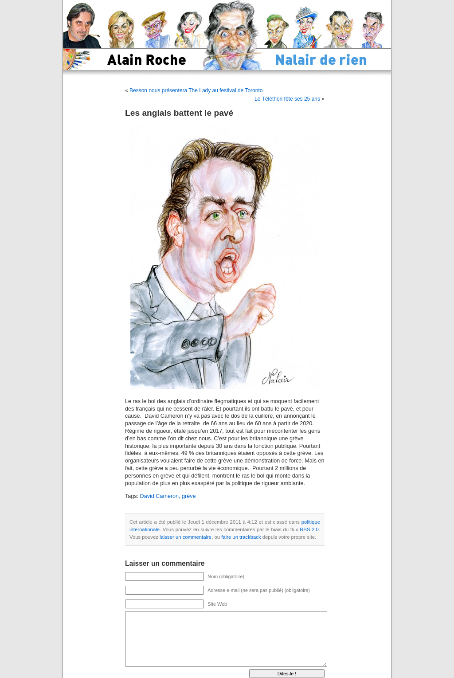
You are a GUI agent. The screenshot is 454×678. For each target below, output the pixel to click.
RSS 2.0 (309, 529)
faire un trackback (241, 537)
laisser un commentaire (185, 537)
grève (189, 496)
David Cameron (159, 496)
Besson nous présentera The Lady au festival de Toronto (195, 90)
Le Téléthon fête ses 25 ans (287, 99)
